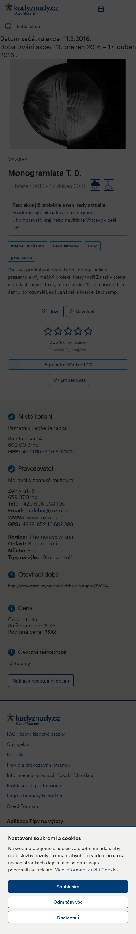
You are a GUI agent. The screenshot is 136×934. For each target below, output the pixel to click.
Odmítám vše (68, 901)
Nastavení (68, 917)
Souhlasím (68, 886)
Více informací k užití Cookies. (87, 869)
